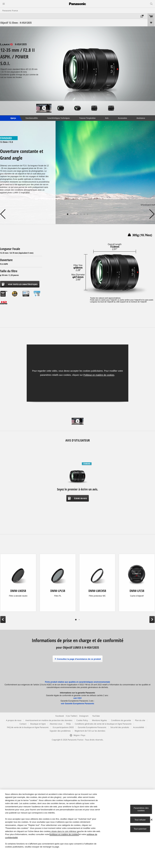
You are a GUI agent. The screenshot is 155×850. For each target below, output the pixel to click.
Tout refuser (140, 819)
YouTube (96, 716)
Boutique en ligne (38, 723)
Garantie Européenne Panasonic (92, 727)
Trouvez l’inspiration (87, 118)
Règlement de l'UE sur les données (90, 730)
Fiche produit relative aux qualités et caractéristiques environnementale (77, 682)
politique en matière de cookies (64, 834)
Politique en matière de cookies (98, 375)
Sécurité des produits (119, 727)
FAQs (68, 723)
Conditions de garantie (121, 720)
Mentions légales (99, 720)
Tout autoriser (140, 829)
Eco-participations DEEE (63, 727)
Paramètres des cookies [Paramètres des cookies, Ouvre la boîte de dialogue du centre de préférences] (141, 809)
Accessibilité (138, 727)
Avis (106, 118)
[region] (77, 819)
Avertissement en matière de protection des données (48, 720)
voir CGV (77, 698)
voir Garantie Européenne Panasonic (77, 703)
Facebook (59, 716)
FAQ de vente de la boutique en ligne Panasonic (28, 727)
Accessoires (122, 118)
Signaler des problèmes (60, 730)
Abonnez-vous (56, 723)
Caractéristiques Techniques (58, 118)
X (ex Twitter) (71, 716)
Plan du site (140, 720)
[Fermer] (151, 819)
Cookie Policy (82, 720)
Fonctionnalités (32, 118)
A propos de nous (13, 720)
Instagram (83, 716)
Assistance (141, 118)
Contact (23, 723)
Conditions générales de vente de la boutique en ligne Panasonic (103, 723)
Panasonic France (10, 10)
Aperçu (13, 118)
